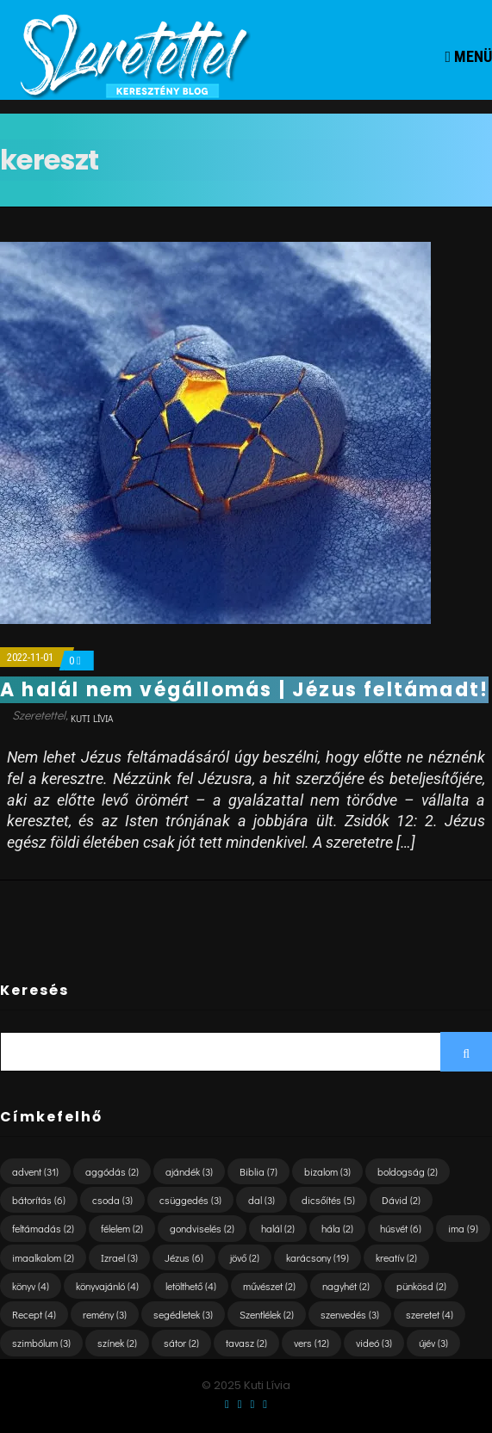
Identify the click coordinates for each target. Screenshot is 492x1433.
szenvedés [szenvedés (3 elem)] (350, 1314)
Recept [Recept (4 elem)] (34, 1314)
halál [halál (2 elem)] (278, 1228)
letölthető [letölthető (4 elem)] (190, 1286)
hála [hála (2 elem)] (337, 1228)
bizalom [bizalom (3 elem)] (327, 1171)
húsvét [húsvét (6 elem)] (400, 1228)
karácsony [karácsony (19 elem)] (317, 1257)
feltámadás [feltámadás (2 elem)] (43, 1228)
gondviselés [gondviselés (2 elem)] (202, 1228)
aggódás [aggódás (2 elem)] (112, 1171)
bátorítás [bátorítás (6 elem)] (38, 1200)
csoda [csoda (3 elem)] (112, 1200)
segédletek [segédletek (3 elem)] (183, 1314)
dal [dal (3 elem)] (261, 1200)
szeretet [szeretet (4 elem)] (429, 1314)
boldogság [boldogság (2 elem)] (407, 1171)
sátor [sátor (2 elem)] (181, 1343)
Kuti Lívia (92, 718)
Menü (468, 56)
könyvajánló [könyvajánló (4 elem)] (107, 1286)
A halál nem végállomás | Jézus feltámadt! (244, 689)
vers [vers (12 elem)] (311, 1343)
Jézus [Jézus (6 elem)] (184, 1257)
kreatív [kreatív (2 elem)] (396, 1257)
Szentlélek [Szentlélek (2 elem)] (267, 1314)
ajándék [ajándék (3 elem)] (189, 1171)
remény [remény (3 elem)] (105, 1314)
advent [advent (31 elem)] (35, 1171)
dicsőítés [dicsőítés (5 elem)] (328, 1200)
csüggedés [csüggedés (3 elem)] (190, 1200)
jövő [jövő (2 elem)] (244, 1257)
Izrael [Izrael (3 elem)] (119, 1257)
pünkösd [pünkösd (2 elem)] (421, 1286)
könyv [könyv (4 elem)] (30, 1286)
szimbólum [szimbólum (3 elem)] (41, 1343)
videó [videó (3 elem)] (374, 1343)
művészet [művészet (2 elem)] (269, 1286)
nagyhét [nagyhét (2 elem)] (346, 1286)
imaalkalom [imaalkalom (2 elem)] (43, 1257)
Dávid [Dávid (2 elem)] (401, 1200)
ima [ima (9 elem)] (463, 1228)
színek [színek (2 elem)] (117, 1343)
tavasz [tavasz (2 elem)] (246, 1343)
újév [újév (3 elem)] (433, 1343)
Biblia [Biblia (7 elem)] (258, 1171)
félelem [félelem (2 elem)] (122, 1228)
